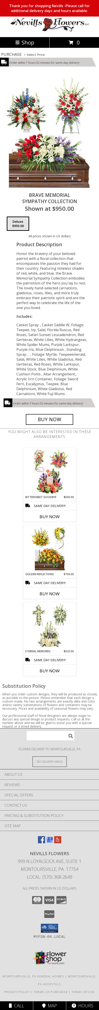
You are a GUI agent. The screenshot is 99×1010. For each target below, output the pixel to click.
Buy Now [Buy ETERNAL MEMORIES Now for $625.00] (50, 671)
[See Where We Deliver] (50, 761)
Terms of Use (83, 992)
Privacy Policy (17, 992)
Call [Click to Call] (16, 1006)
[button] (49, 928)
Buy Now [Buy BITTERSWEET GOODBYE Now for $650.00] (50, 517)
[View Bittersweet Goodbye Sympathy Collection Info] (49, 471)
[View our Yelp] (57, 841)
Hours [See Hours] (82, 1006)
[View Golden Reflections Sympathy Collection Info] (49, 548)
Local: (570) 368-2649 (49, 877)
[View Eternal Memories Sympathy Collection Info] (49, 625)
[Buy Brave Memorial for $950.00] (49, 419)
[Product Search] (50, 736)
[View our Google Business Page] (49, 841)
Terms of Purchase (51, 992)
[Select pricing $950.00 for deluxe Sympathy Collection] (18, 223)
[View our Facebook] (41, 841)
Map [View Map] (49, 1006)
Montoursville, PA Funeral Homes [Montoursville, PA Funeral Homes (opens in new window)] (33, 976)
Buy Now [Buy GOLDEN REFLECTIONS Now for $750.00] (50, 594)
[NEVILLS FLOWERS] (49, 30)
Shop (24, 42)
